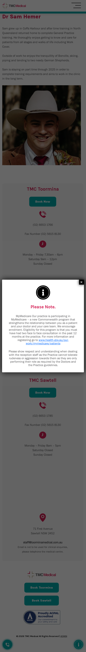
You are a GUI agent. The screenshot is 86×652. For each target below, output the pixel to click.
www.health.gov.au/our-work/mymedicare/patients (47, 341)
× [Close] (81, 282)
